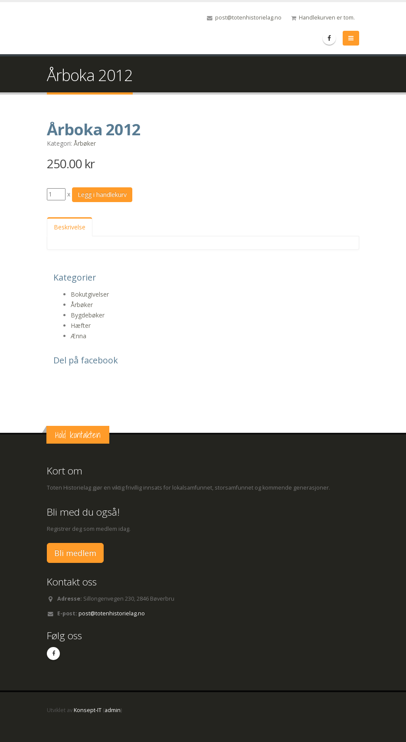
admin (113, 710)
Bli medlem (75, 553)
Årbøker (85, 143)
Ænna (78, 336)
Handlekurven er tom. (327, 17)
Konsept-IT (88, 710)
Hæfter (81, 325)
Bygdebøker (88, 315)
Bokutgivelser (90, 294)
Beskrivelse (69, 227)
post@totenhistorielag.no (248, 17)
